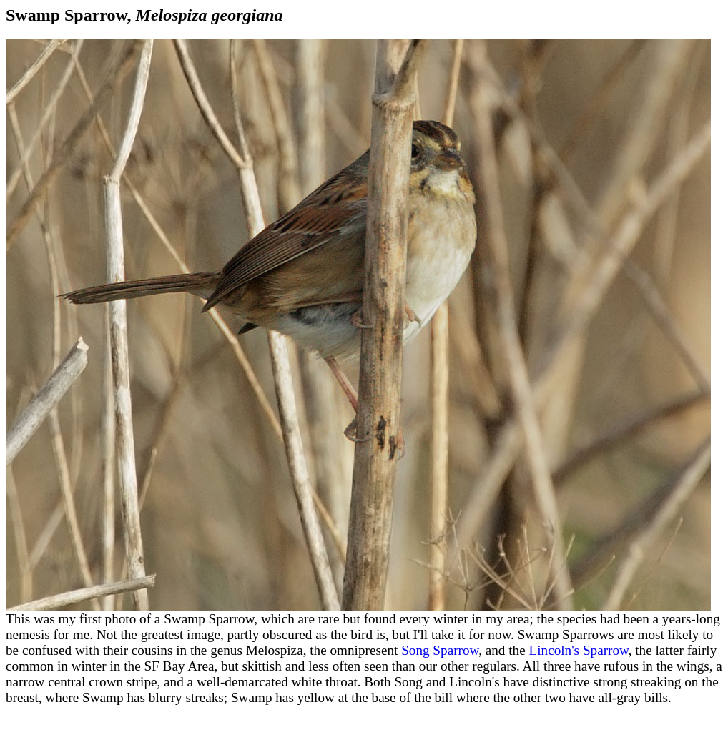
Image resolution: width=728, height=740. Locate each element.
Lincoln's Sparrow (578, 650)
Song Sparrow (439, 650)
